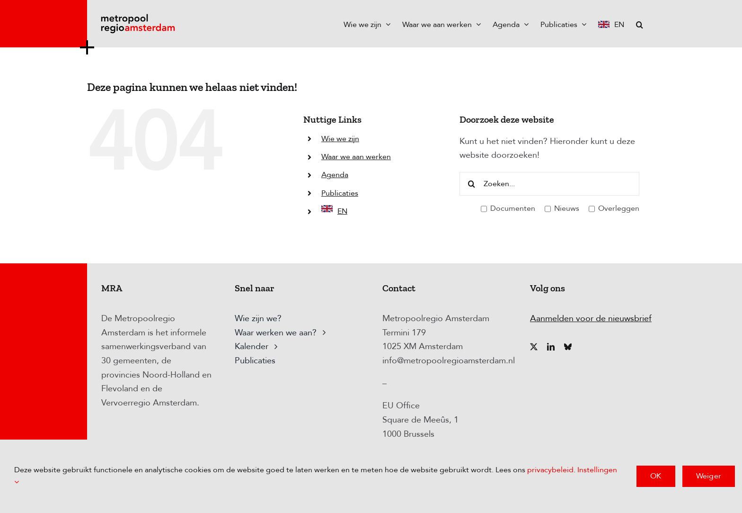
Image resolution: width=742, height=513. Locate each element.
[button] (639, 23)
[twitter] (534, 347)
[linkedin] (551, 347)
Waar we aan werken (356, 157)
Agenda (334, 175)
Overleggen (614, 209)
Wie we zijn (340, 139)
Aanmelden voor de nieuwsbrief (591, 318)
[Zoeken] (471, 184)
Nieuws (562, 209)
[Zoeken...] (549, 184)
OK (655, 476)
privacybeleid (550, 470)
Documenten (508, 209)
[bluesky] (568, 347)
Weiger (708, 476)
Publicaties (339, 193)
